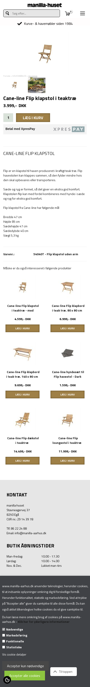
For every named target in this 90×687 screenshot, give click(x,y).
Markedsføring (16, 635)
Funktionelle (15, 641)
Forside (6, 76)
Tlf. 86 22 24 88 (17, 528)
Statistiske (14, 647)
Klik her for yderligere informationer (44, 621)
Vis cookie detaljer (14, 654)
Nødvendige (14, 629)
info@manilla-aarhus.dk (30, 533)
